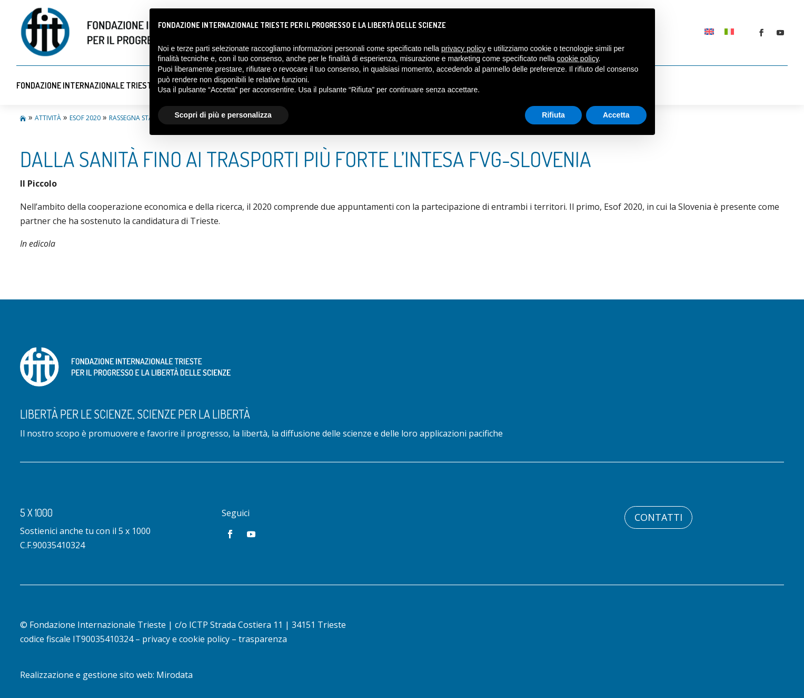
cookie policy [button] (577, 58)
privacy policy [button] (463, 48)
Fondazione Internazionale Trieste (86, 85)
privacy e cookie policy (186, 639)
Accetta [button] (616, 115)
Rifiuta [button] (553, 115)
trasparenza (263, 639)
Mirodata (174, 675)
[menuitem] (709, 31)
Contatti (658, 517)
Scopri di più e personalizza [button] (223, 115)
